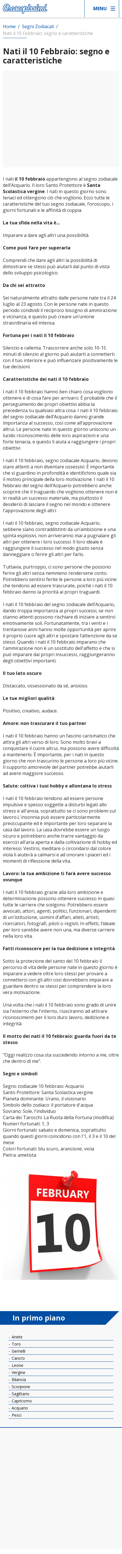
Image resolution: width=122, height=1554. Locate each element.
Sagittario (20, 1393)
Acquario (19, 1408)
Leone (17, 1365)
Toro (16, 1344)
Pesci (16, 1415)
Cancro (18, 1358)
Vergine (18, 1372)
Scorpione (20, 1386)
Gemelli (18, 1351)
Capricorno (21, 1401)
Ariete (17, 1337)
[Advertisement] (61, 119)
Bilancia (18, 1379)
